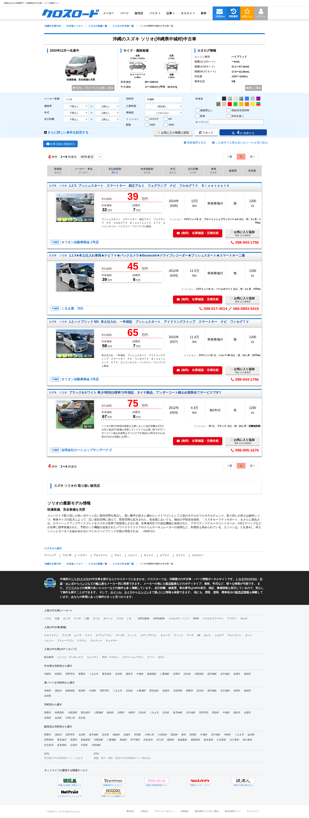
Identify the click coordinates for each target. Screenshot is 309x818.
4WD (171, 124)
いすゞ (130, 618)
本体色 (199, 98)
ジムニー (132, 555)
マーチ (190, 635)
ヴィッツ (178, 635)
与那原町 (199, 673)
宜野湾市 (70, 673)
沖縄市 (47, 673)
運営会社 (130, 811)
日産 (57, 618)
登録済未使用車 (240, 110)
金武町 (47, 695)
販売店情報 (242, 592)
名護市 (236, 673)
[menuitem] (70, 13)
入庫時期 (131, 105)
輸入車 (100, 583)
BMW (196, 618)
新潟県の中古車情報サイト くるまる (63, 758)
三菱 (86, 618)
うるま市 (94, 673)
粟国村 (170, 739)
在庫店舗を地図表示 (60, 144)
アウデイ (232, 618)
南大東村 (247, 739)
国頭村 (174, 734)
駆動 (128, 124)
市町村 (130, 98)
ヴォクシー (96, 640)
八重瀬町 (164, 673)
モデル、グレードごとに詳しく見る (93, 88)
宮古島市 (49, 745)
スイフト (180, 555)
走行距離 (49, 119)
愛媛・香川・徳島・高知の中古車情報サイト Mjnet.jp (122, 758)
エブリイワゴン (104, 635)
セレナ (207, 635)
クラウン (82, 640)
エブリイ (164, 555)
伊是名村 (148, 739)
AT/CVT (154, 119)
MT (170, 119)
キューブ (165, 635)
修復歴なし (206, 110)
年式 (46, 112)
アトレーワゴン (65, 640)
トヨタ (47, 618)
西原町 (58, 673)
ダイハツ (108, 618)
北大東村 (234, 739)
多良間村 (62, 745)
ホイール (115, 592)
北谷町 (118, 673)
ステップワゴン (149, 635)
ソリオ (75, 579)
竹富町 (84, 745)
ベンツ (83, 583)
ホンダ (69, 583)
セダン (161, 657)
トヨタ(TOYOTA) (246, 579)
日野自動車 (143, 618)
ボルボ (243, 618)
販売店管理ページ (233, 811)
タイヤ (128, 592)
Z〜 (86, 172)
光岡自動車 (159, 618)
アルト (117, 555)
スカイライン (51, 635)
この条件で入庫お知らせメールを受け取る (241, 142)
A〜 (81, 172)
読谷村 (187, 673)
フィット (132, 635)
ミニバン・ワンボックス (70, 657)
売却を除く (237, 116)
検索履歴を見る (196, 142)
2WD (152, 124)
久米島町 (221, 739)
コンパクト (93, 657)
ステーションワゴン (133, 657)
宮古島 (82, 717)
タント (248, 635)
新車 (202, 116)
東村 (183, 734)
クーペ (150, 657)
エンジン (143, 592)
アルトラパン (101, 555)
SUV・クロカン (110, 657)
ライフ (88, 635)
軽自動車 (171, 583)
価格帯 (48, 105)
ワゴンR (66, 555)
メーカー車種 (52, 98)
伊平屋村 (135, 739)
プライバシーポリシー (164, 811)
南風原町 (151, 673)
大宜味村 (162, 734)
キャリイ (148, 555)
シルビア (219, 635)
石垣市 (73, 745)
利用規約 (185, 811)
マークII (120, 635)
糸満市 (176, 673)
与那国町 (96, 745)
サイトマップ (253, 811)
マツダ (77, 618)
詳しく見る (253, 88)
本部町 (47, 717)
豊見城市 (107, 673)
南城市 (247, 673)
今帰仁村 (70, 717)
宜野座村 (49, 739)
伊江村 (160, 739)
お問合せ (144, 811)
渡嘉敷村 (182, 739)
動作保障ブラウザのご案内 (207, 811)
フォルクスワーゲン (213, 618)
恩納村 (116, 734)
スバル (96, 618)
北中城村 (225, 673)
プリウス (70, 587)
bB (198, 635)
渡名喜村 (208, 739)
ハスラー (82, 555)
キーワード (201, 122)
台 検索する (243, 132)
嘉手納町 (212, 673)
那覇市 (82, 673)
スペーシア (50, 555)
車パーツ (160, 592)
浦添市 (129, 673)
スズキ (84, 579)
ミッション (132, 119)
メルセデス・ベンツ (179, 618)
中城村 (139, 673)
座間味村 (195, 739)
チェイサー (111, 640)
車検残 (130, 112)
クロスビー (198, 555)
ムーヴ (77, 635)
